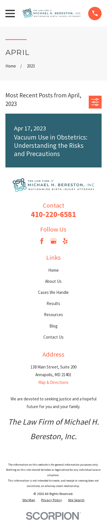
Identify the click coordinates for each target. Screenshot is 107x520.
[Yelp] (65, 241)
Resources (53, 314)
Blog (53, 326)
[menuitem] (28, 500)
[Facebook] (42, 241)
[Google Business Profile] (53, 241)
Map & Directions (53, 382)
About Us (53, 281)
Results (53, 303)
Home (53, 270)
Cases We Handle (53, 292)
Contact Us (53, 337)
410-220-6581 (53, 214)
